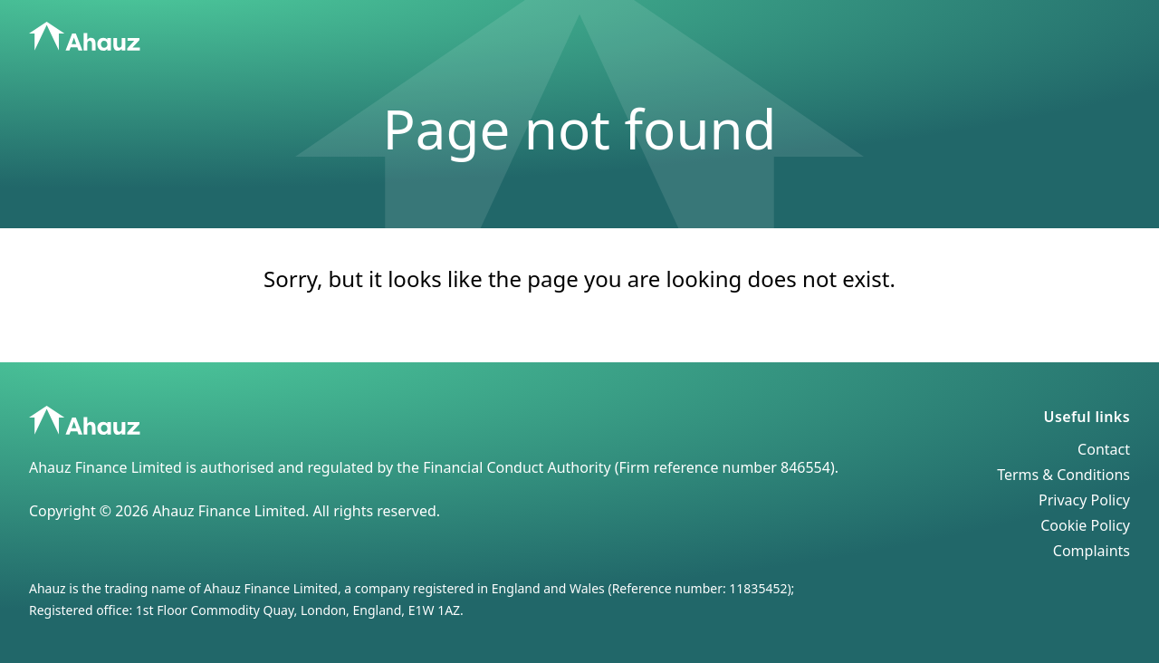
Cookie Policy (1085, 525)
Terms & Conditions (1063, 475)
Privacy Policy (1084, 500)
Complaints (1091, 551)
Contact (1104, 449)
